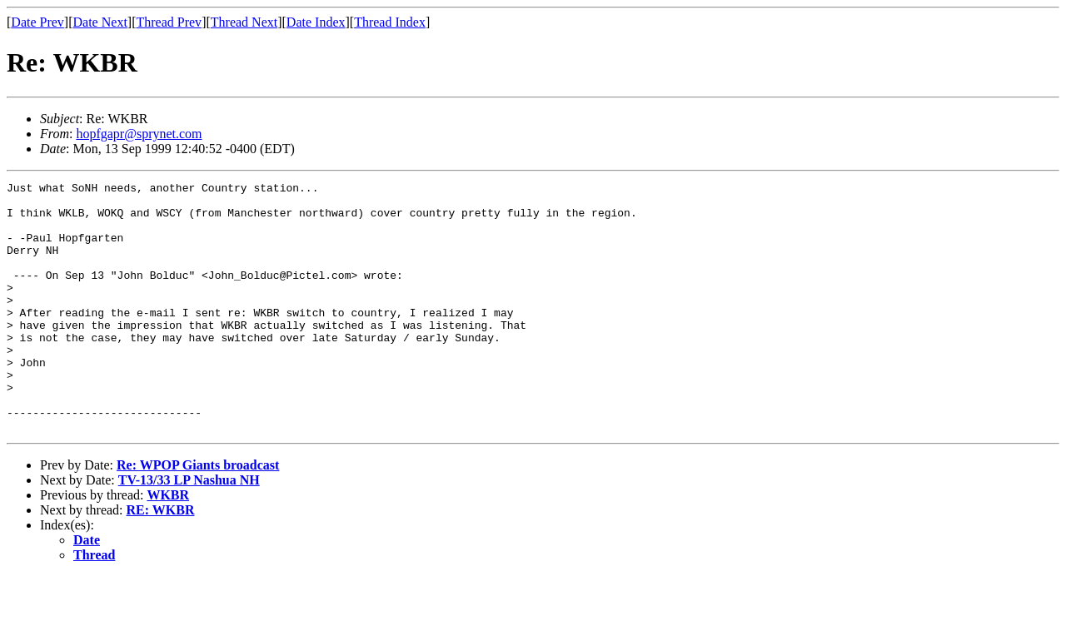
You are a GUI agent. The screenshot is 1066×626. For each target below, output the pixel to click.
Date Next (100, 22)
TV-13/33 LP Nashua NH (189, 530)
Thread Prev (169, 22)
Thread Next (244, 22)
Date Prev (37, 22)
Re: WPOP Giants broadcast (198, 515)
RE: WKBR (161, 560)
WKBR (168, 545)
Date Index (316, 22)
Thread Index (390, 22)
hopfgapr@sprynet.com (139, 134)
